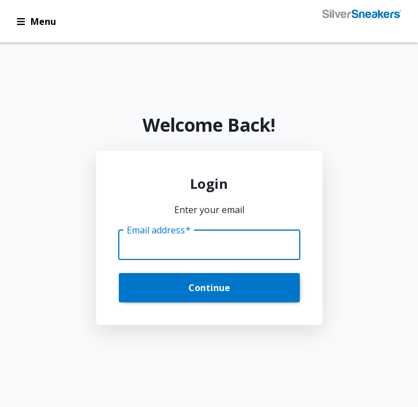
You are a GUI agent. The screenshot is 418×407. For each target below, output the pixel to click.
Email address (159, 230)
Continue (209, 288)
